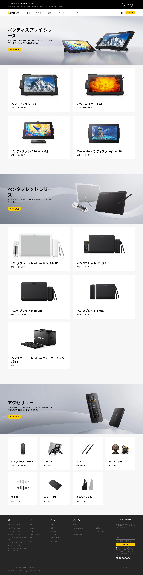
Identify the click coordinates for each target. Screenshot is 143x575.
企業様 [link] (53, 528)
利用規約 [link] (122, 551)
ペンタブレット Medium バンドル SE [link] (17, 538)
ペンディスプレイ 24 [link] (14, 528)
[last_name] (125, 537)
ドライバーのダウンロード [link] (37, 534)
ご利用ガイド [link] (33, 531)
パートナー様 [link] (55, 534)
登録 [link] (30, 525)
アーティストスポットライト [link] (102, 531)
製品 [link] (28, 13)
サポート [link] (38, 13)
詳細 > (13, 107)
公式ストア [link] (130, 13)
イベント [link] (75, 525)
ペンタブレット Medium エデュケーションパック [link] (17, 549)
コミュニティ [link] (61, 13)
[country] (125, 540)
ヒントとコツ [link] (76, 531)
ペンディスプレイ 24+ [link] (14, 525)
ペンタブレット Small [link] (14, 545)
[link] (13, 12)
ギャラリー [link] (97, 525)
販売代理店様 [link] (55, 538)
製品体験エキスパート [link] (100, 528)
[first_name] (125, 534)
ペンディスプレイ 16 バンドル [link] (16, 531)
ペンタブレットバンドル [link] (15, 542)
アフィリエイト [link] (55, 541)
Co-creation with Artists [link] (79, 13)
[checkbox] (116, 548)
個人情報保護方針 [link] (21, 567)
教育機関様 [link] (54, 531)
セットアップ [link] (33, 528)
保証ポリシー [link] (33, 541)
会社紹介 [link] (53, 525)
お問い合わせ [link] (33, 538)
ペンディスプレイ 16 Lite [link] (15, 534)
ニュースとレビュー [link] (78, 528)
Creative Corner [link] (77, 534)
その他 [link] (49, 13)
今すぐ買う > (22, 107)
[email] (125, 530)
